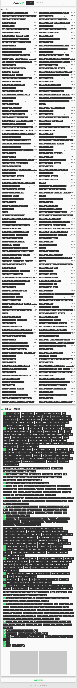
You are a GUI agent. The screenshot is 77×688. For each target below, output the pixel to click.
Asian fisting (13, 422)
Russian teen (58, 598)
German (55, 498)
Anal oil (70, 310)
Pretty (17, 235)
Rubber (66, 598)
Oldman (55, 579)
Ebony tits (12, 120)
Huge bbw (49, 218)
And (55, 284)
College (6, 464)
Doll (3, 379)
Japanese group (47, 534)
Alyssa (17, 94)
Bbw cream (55, 29)
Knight (48, 107)
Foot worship (33, 489)
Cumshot (42, 379)
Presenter (67, 339)
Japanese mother (43, 537)
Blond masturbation (38, 443)
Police (14, 588)
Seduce (23, 619)
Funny (47, 495)
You (24, 215)
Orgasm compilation (37, 582)
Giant (10, 134)
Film (47, 489)
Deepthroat (57, 474)
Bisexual (59, 434)
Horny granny (26, 42)
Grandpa (4, 215)
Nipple (48, 573)
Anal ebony (20, 150)
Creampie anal (50, 130)
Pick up (11, 595)
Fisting (20, 486)
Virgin (8, 634)
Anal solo (14, 419)
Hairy (21, 507)
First (16, 55)
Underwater (12, 78)
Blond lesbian (21, 241)
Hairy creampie (50, 71)
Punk (41, 592)
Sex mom (44, 619)
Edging (46, 483)
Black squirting (58, 62)
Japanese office (20, 531)
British (41, 32)
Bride (19, 434)
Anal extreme (58, 333)
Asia (41, 413)
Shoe (46, 610)
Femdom (4, 130)
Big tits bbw (65, 13)
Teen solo (58, 625)
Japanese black (8, 528)
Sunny (29, 619)
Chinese (9, 449)
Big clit (62, 431)
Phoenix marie (17, 592)
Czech (5, 452)
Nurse (14, 573)
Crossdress (69, 458)
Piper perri (56, 588)
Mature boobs (13, 189)
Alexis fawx (16, 416)
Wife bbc (48, 637)
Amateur (6, 419)
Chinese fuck (14, 464)
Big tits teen (22, 218)
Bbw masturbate (50, 91)
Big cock (25, 434)
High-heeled (12, 382)
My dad (55, 287)
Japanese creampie (9, 537)
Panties (63, 588)
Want (62, 55)
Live (5, 552)
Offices (11, 107)
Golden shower (13, 310)
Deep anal (43, 477)
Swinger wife (19, 163)
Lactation (62, 549)
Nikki (67, 573)
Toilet (13, 622)
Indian (8, 516)
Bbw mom (26, 443)
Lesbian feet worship (18, 555)
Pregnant (9, 585)
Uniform (24, 631)
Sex (46, 604)
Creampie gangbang (10, 468)
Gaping (13, 504)
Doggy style (57, 477)
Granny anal (5, 320)
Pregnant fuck (13, 183)
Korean (9, 546)
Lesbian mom (41, 552)
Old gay (37, 579)
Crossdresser (53, 452)
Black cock (18, 443)
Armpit (6, 422)
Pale (70, 592)
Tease (48, 176)
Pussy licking (34, 592)
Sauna (19, 613)
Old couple (15, 582)
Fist (58, 486)
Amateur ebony (20, 120)
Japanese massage (9, 522)
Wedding (6, 640)
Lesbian (9, 549)
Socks (5, 610)
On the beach (64, 579)
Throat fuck (55, 186)
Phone (52, 592)
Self (34, 616)
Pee (34, 585)
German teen (12, 303)
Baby (53, 434)
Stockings (69, 604)
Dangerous (25, 401)
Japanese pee (53, 540)
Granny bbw (41, 501)
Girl (72, 498)
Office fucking (58, 153)
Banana (17, 225)
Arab (18, 413)
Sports (60, 616)
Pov (62, 585)
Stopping (48, 19)
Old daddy (7, 582)
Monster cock (14, 570)
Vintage (14, 634)
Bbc (35, 428)
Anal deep (16, 277)
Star (51, 610)
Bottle (36, 446)
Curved (48, 124)
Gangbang (42, 343)
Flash (58, 492)
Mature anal (24, 561)
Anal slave (66, 127)
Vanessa (37, 634)
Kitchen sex (62, 160)
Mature (22, 558)
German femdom (24, 365)
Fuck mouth (28, 140)
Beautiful (4, 333)
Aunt (53, 419)
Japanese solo (8, 525)
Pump (46, 592)
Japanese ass (63, 540)
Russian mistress (20, 336)
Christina (11, 290)
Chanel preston (8, 455)
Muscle (11, 564)
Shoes (17, 619)
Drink (39, 480)
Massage (14, 558)
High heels (31, 510)
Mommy (57, 564)
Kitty (47, 232)
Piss (15, 585)
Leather (45, 549)
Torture (46, 625)
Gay (8, 498)
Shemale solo (12, 232)
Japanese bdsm (62, 531)
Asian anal (30, 413)
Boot (65, 434)
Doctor (44, 474)
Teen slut (53, 107)
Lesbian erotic (13, 114)
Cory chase (12, 186)
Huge (24, 510)
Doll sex (23, 94)
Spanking (40, 604)
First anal (29, 495)
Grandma (12, 501)
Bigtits (59, 437)
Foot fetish (22, 492)
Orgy (41, 323)
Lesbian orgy (53, 232)
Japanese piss (32, 531)
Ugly (35, 631)
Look (65, 385)
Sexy (65, 613)
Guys (47, 205)
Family (47, 486)
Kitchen (42, 330)
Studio (48, 199)
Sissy (55, 604)
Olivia (25, 150)
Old (21, 579)
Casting (47, 365)
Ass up (26, 352)
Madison (53, 558)
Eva (41, 483)
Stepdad (11, 58)
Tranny (68, 622)
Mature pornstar (28, 333)
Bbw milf (48, 300)
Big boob (11, 369)
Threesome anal (54, 45)
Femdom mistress (64, 222)
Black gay (70, 443)
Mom (8, 558)
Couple (71, 452)
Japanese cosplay (9, 531)
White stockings (23, 637)
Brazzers (6, 431)
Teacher (24, 622)
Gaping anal (12, 176)
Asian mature (8, 425)
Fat (3, 127)
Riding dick (24, 601)
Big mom (24, 440)
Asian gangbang (18, 425)
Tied (5, 625)
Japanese (9, 519)
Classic (6, 458)
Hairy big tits (20, 84)
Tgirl (19, 232)
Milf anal (27, 567)
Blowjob (39, 431)
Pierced (26, 592)
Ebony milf (49, 290)
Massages (53, 101)
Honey (16, 169)
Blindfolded (33, 434)
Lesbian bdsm (63, 552)
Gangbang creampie (53, 501)
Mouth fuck (12, 140)
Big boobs (7, 434)
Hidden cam (39, 513)
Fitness (53, 495)
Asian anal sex (64, 45)
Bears (12, 440)
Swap (5, 613)
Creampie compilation (29, 461)
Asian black (47, 413)
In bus (64, 326)
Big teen (15, 196)
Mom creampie (8, 561)
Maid (47, 561)
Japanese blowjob (56, 537)
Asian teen (60, 419)
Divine (10, 316)
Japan (16, 519)
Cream (48, 29)
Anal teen (38, 422)
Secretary (69, 610)
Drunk (50, 474)
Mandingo (33, 558)
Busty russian (61, 189)
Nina (5, 576)
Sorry (20, 169)
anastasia (24, 13)
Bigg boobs (53, 313)
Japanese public (32, 540)
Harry (53, 199)
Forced (53, 486)
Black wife (12, 163)
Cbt (71, 449)
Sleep (8, 604)
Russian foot (60, 264)
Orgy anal (20, 398)
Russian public (67, 258)
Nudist (62, 573)
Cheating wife (45, 468)
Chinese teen (63, 452)
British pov (17, 13)
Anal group (12, 150)
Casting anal (31, 471)
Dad (14, 474)
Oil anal (64, 310)
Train (51, 625)
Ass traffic (12, 75)
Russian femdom (20, 130)
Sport (60, 613)
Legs (10, 196)
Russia (50, 598)
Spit (17, 616)
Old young (48, 582)
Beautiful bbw (58, 192)
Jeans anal (23, 277)
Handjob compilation (31, 507)
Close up (29, 455)
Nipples (33, 576)
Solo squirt (49, 62)
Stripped (63, 346)
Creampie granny (51, 49)
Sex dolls (4, 94)
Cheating (39, 452)
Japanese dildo (32, 543)
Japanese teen (62, 522)
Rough (27, 598)
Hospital (14, 513)
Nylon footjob (18, 576)
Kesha (10, 401)
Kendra (60, 546)
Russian (4, 55)
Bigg (47, 313)
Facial (45, 492)
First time (6, 495)
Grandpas (18, 215)
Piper (5, 595)
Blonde (66, 437)
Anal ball (32, 352)
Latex (15, 549)
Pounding (24, 248)
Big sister (48, 382)
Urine (30, 631)
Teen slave (59, 127)
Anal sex (52, 425)
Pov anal (18, 248)
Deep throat (34, 477)
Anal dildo (22, 422)
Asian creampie (43, 425)
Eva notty (28, 483)
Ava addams (56, 413)
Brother (42, 307)
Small (22, 610)
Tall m (20, 254)
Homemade (54, 507)
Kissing (53, 546)
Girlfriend (6, 504)
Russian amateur (50, 169)
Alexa (27, 425)
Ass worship (46, 419)
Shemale (14, 604)
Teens (23, 625)
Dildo (31, 474)
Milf (47, 558)
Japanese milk (68, 534)
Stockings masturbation (15, 330)
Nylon (8, 573)
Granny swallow (13, 124)
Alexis (45, 422)
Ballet (64, 440)
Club (44, 461)
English (21, 483)
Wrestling (33, 637)
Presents (58, 94)
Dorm (56, 323)
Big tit (31, 437)
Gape (70, 501)
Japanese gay (21, 537)
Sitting (20, 117)
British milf (55, 300)
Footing (15, 261)
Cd (33, 452)
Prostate (48, 588)
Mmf (51, 564)
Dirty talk (26, 480)
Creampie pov (18, 458)
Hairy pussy (58, 513)
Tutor (10, 228)
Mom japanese (54, 567)
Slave (24, 607)
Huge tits (63, 510)
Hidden (42, 507)
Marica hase (54, 561)
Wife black (66, 228)
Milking (31, 564)
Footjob (9, 486)
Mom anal (45, 564)
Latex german (66, 94)
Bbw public (57, 22)
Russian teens (50, 254)
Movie (62, 561)
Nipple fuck (29, 573)
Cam (24, 471)
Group (62, 498)
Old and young (24, 582)
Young (9, 646)
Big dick (6, 440)
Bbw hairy (69, 300)
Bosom (17, 343)
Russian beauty (50, 258)
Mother (60, 558)
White (54, 637)
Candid (37, 468)
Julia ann (43, 519)
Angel (50, 422)
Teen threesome (25, 375)
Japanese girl (52, 543)
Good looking (50, 385)
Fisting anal (13, 489)
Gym (67, 498)
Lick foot (54, 552)
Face (47, 75)
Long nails (7, 555)
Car (26, 458)
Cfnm (45, 452)
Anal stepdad (64, 117)
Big (70, 428)
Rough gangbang (58, 343)
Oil (50, 579)
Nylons (27, 576)
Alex (18, 2)
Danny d (42, 189)
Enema (9, 483)
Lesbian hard (50, 228)
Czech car (17, 346)
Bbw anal (54, 431)
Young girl (21, 646)
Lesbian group (63, 232)
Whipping (40, 637)
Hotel (62, 507)
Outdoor (44, 579)
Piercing (36, 588)
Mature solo (35, 567)
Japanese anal (52, 519)
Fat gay (18, 495)
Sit (9, 117)
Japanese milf (33, 528)
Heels (47, 507)
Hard (10, 510)
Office (15, 579)
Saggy (43, 607)
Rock (58, 169)
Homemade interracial (59, 388)
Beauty (68, 431)
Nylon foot (55, 573)
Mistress (42, 359)
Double (25, 474)
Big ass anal (56, 137)
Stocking (62, 604)
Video (31, 634)
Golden (21, 310)
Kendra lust (22, 546)
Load (32, 251)
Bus (41, 326)
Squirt (26, 604)
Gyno (34, 498)
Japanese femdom (9, 534)
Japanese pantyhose (21, 528)
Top (47, 356)
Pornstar (48, 39)
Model (25, 564)
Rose (16, 49)
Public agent (7, 592)
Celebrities (12, 160)
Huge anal (63, 137)
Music (5, 564)
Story (21, 616)
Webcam (14, 637)
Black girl (48, 443)
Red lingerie (32, 601)
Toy (64, 625)
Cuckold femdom (57, 468)
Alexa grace (7, 416)
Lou (25, 19)
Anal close (20, 352)
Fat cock (14, 127)
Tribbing (10, 625)
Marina (20, 567)
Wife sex (48, 395)
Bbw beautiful (16, 29)
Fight (68, 492)
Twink (17, 625)
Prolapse (42, 137)
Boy (28, 431)
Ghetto (31, 150)
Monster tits (12, 388)
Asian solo (65, 422)
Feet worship (8, 492)
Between (11, 26)
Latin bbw (14, 117)
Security (15, 68)
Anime (23, 413)
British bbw (64, 19)
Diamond (11, 19)
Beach (33, 431)
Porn (42, 588)
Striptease (36, 619)
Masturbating (19, 333)
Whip (59, 637)
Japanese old (58, 534)
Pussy (44, 585)
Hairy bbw (62, 300)
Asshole (39, 416)
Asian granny (31, 419)
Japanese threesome (64, 543)
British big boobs (29, 134)
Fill (18, 104)
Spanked (39, 613)
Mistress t (49, 222)
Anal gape (12, 35)
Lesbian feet (53, 549)
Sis (72, 616)
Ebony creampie (13, 251)
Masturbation (40, 561)
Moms (6, 567)
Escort (10, 39)
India (21, 516)
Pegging (56, 585)
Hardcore (38, 510)
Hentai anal (22, 513)
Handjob (15, 507)
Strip (54, 616)
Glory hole (32, 501)
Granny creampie (62, 49)
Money (17, 561)
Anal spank (66, 75)
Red (46, 601)
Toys (10, 628)
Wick (55, 68)
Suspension (49, 68)
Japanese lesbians (20, 543)
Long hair (49, 225)
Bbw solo (4, 143)
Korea (15, 546)
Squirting (37, 607)
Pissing (50, 585)
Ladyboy (21, 549)
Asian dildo (60, 425)
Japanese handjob (56, 528)
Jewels (25, 290)
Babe (40, 440)
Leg (49, 552)
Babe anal (12, 297)
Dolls (28, 94)
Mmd (32, 561)
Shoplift (11, 49)
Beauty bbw (49, 192)
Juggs (14, 62)
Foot (15, 486)
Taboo (40, 622)
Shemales (28, 616)
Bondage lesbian (13, 365)
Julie (39, 531)
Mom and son (68, 558)
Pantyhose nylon (61, 592)
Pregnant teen (59, 98)
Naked (48, 346)
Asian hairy (30, 422)
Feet (33, 486)
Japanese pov (43, 540)
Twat (10, 245)
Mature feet (44, 567)
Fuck (63, 492)
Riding (32, 598)
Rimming (6, 601)
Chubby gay (60, 458)
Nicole (10, 576)
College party (62, 323)
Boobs (14, 434)
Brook (16, 349)
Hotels (19, 147)
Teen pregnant (50, 98)
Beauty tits (47, 440)
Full (12, 495)
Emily (10, 137)
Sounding (66, 616)
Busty (13, 437)
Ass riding (24, 16)
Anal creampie (55, 416)
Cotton (48, 251)
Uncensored (16, 631)
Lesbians (28, 549)
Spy (34, 610)
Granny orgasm (50, 127)
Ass (37, 413)
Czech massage (63, 461)
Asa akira (24, 416)
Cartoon (42, 449)
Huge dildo (55, 510)
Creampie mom (19, 455)
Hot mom (7, 513)
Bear (26, 428)
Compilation (50, 449)
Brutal (25, 437)
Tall (3, 254)
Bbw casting (66, 192)
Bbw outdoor (65, 22)
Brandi (54, 437)
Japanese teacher (35, 534)
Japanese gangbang (50, 522)
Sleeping (32, 604)
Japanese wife (38, 522)
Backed (11, 346)
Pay (52, 163)
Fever (10, 101)
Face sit (26, 117)
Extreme (35, 483)
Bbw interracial (50, 352)
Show (33, 613)
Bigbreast (11, 238)
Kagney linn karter (44, 546)
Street (71, 613)
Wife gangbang (67, 637)
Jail (10, 71)
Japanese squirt (31, 537)
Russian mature (18, 598)
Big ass (52, 428)
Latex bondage (50, 94)
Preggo (44, 595)
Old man (9, 579)
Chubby (59, 449)
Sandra (11, 271)
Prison (38, 595)
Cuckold (35, 449)
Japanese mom (34, 519)
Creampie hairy (52, 461)
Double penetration (9, 480)
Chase (64, 235)
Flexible (69, 489)
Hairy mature (49, 513)
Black (39, 428)
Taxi (34, 622)
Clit (43, 455)
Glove (5, 501)
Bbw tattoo (19, 143)
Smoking (47, 613)
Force (63, 486)
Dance (9, 474)
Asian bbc (32, 416)
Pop (28, 225)
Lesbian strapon (24, 552)
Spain (47, 277)
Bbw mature (46, 437)
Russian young (61, 140)
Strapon (6, 607)
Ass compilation (21, 160)
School (30, 607)
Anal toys (11, 248)
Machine (68, 561)
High (65, 513)
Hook (27, 271)
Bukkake (22, 431)
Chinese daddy (50, 458)
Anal (8, 413)
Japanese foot (18, 525)
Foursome (52, 492)
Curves (31, 401)
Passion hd (26, 254)
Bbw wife (6, 446)
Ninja (10, 218)
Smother (55, 222)
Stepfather (12, 235)
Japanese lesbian (64, 519)
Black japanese (8, 443)
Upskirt (9, 631)
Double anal (7, 477)
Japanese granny (35, 525)
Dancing (33, 480)
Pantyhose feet (22, 588)
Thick (10, 81)
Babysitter (56, 443)
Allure (59, 101)
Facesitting (40, 486)
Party (38, 585)
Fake (15, 492)
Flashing (29, 492)
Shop (57, 619)
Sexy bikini (20, 281)
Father (6, 489)
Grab (20, 55)
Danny (47, 189)
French (21, 489)
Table (54, 379)
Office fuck (57, 320)
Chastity (56, 455)
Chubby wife (58, 228)
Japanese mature (27, 522)
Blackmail (6, 437)
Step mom (58, 607)
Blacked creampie (24, 251)
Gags (59, 75)
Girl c (66, 55)
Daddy (19, 474)
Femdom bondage (51, 401)
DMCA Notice (43, 685)
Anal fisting (22, 419)
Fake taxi (53, 489)
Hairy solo (30, 513)
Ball (10, 68)
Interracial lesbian (60, 294)
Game (18, 501)
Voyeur (21, 634)
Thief (5, 628)
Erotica (48, 336)
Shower (16, 610)
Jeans (3, 277)
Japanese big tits (44, 528)
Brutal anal (58, 310)
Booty (63, 443)
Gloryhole (63, 501)
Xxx (8, 643)
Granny (4, 42)
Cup (47, 339)
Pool (32, 595)
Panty (17, 595)
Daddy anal (24, 58)
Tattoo (29, 625)
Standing (54, 613)
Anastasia (10, 13)
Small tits (48, 616)
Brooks (11, 349)
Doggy (50, 477)
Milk (27, 558)
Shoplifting (12, 91)
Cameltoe (21, 468)
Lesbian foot (37, 549)
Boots (58, 428)
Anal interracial (50, 215)
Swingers (11, 616)
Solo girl (23, 225)
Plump (4, 13)
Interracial (15, 516)
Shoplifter (40, 610)
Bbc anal (37, 437)
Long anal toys (57, 225)
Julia (18, 522)
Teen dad (49, 287)
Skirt (5, 616)
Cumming (11, 274)
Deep (3, 300)
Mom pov (65, 564)
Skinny (19, 607)
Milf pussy (11, 385)
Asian (13, 413)
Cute (29, 452)
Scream (6, 619)
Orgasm (26, 579)
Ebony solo (66, 62)
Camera (18, 471)
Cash (39, 461)
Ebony (15, 483)
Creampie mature (9, 461)
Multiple (11, 343)
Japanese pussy (8, 543)
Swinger (66, 607)
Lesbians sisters (65, 382)
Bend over (12, 199)
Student (13, 607)
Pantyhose (22, 585)
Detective (53, 143)
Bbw (3, 29)
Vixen (26, 634)
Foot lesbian (61, 489)
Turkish (39, 625)
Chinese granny (14, 452)
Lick (9, 552)
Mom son (41, 558)
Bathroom (22, 446)
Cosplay (21, 449)
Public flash (7, 588)
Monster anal (68, 88)
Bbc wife (14, 446)
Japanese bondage (22, 534)
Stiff (64, 225)
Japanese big (42, 543)
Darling (23, 264)
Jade (47, 45)
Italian (27, 516)
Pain (30, 588)
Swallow (62, 610)
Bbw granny (33, 440)
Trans (62, 622)
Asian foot (34, 425)
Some (10, 258)
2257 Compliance (34, 685)
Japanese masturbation (49, 531)
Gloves (49, 498)
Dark (10, 307)
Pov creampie (25, 595)
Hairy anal (17, 510)
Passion (15, 254)
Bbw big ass (16, 16)
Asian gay (46, 416)
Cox (11, 458)
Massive (26, 35)
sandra (22, 271)
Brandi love (14, 431)
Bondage (14, 428)
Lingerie (15, 552)
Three (69, 625)
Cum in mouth (65, 455)
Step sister (27, 613)
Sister (21, 604)
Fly (14, 134)
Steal (53, 120)
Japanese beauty (9, 540)
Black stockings (27, 330)
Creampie (28, 449)
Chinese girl (37, 455)
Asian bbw (68, 419)
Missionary (42, 281)
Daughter (37, 474)
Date (14, 477)
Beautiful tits (55, 330)
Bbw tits (19, 52)
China (15, 449)
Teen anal (56, 622)
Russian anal (43, 310)
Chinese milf (29, 468)
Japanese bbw (24, 519)
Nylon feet (21, 573)
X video (11, 209)
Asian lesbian (66, 416)
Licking (48, 186)
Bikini (70, 434)
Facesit (41, 495)
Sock (56, 610)
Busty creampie (68, 343)
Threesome (47, 622)
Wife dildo (55, 395)
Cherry (48, 160)
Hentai (9, 507)
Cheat (30, 458)
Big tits (64, 428)
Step (10, 610)
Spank (50, 604)
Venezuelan (49, 209)
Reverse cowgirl (41, 598)
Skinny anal (12, 613)
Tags (10, 261)
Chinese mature (39, 458)
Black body (17, 111)
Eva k (55, 267)
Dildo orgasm (58, 209)
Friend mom (37, 492)
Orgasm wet (20, 192)
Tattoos (48, 120)
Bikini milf (26, 281)
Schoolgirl (40, 616)
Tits (34, 625)
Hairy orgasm (60, 71)
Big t (10, 16)
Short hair (50, 607)
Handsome (47, 510)
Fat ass (41, 489)
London (69, 549)
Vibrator (44, 634)
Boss (48, 434)
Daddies (17, 58)
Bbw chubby (49, 58)
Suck (11, 619)
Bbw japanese (56, 440)
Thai (18, 622)
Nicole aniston (39, 573)
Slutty (26, 163)
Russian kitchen (22, 183)
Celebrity (23, 452)
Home (5, 510)
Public (29, 585)
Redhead (40, 601)
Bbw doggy (17, 39)
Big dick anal (56, 117)
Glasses (25, 501)
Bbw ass (29, 446)
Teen (8, 622)
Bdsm (21, 428)
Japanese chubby (21, 540)
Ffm (26, 489)
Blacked (46, 428)
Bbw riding (49, 13)
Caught (18, 461)
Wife (8, 637)
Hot (67, 507)
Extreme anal (49, 333)
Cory (18, 186)
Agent (39, 419)
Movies (6, 570)
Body (47, 65)
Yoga (41, 101)
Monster (42, 88)
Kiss (29, 546)
